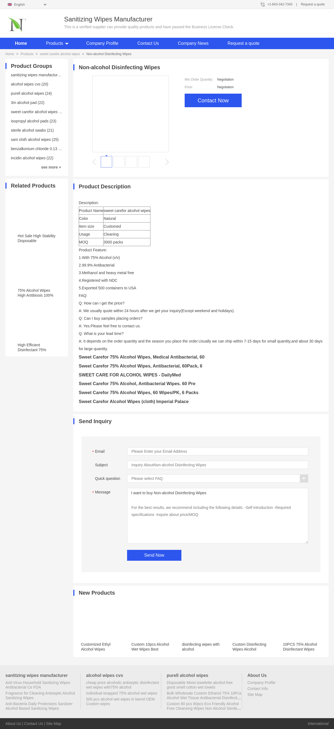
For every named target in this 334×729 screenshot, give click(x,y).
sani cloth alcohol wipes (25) (35, 139)
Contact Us (148, 43)
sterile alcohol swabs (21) (32, 130)
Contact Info (257, 688)
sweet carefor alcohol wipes (60, 54)
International (318, 723)
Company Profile (102, 43)
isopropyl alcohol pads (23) (33, 121)
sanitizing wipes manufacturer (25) (40, 75)
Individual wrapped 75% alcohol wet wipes (121, 693)
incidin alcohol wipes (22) (32, 158)
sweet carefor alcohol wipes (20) (38, 112)
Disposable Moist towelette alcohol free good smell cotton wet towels (200, 684)
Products (54, 43)
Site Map (254, 694)
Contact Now (213, 100)
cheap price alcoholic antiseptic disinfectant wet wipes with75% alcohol (122, 684)
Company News (193, 43)
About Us (13, 723)
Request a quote (313, 4)
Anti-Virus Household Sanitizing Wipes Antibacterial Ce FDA (37, 684)
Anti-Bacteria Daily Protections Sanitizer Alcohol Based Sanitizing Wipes (39, 706)
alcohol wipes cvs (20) (29, 84)
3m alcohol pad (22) (28, 102)
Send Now (154, 555)
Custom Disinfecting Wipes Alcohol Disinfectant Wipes (249, 649)
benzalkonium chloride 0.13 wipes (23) (43, 149)
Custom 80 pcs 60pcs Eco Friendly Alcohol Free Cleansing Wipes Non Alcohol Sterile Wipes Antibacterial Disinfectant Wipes (203, 708)
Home (21, 43)
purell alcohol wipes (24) (31, 93)
